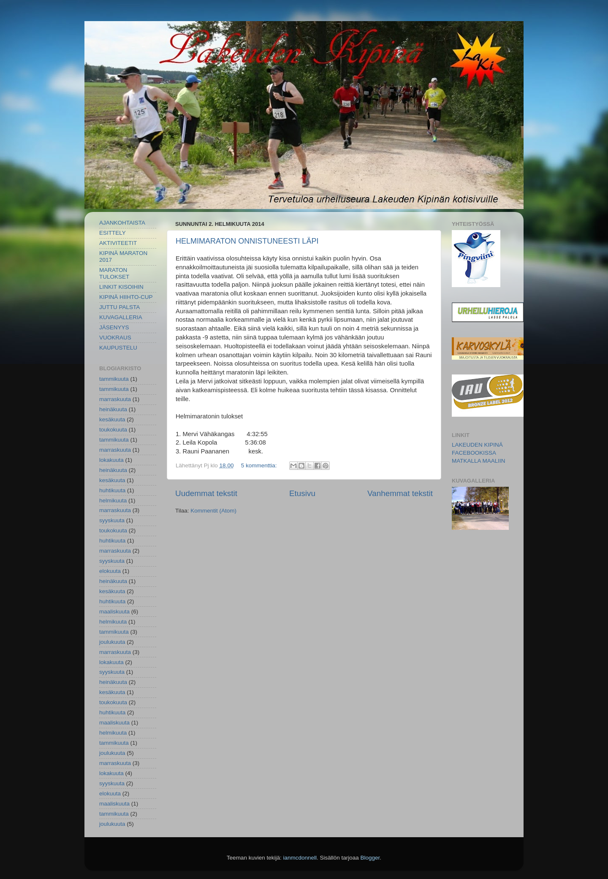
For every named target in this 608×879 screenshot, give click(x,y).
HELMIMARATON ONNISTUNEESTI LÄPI (247, 241)
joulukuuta (112, 642)
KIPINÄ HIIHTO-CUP (126, 297)
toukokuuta (113, 429)
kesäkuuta (112, 419)
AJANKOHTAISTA (122, 223)
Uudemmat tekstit (206, 493)
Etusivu (302, 493)
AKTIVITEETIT (118, 243)
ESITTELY (112, 233)
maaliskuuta (114, 611)
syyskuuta (112, 520)
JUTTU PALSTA (119, 307)
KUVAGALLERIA (120, 317)
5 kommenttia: (260, 465)
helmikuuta (113, 500)
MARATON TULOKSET (114, 273)
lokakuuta (111, 460)
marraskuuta (115, 399)
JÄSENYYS (114, 327)
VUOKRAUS (115, 337)
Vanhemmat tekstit (400, 493)
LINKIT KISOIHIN (121, 287)
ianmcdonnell (300, 858)
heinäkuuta (113, 409)
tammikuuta (114, 379)
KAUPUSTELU (118, 348)
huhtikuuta (112, 490)
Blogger (370, 858)
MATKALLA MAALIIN (478, 461)
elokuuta (110, 571)
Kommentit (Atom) (213, 510)
